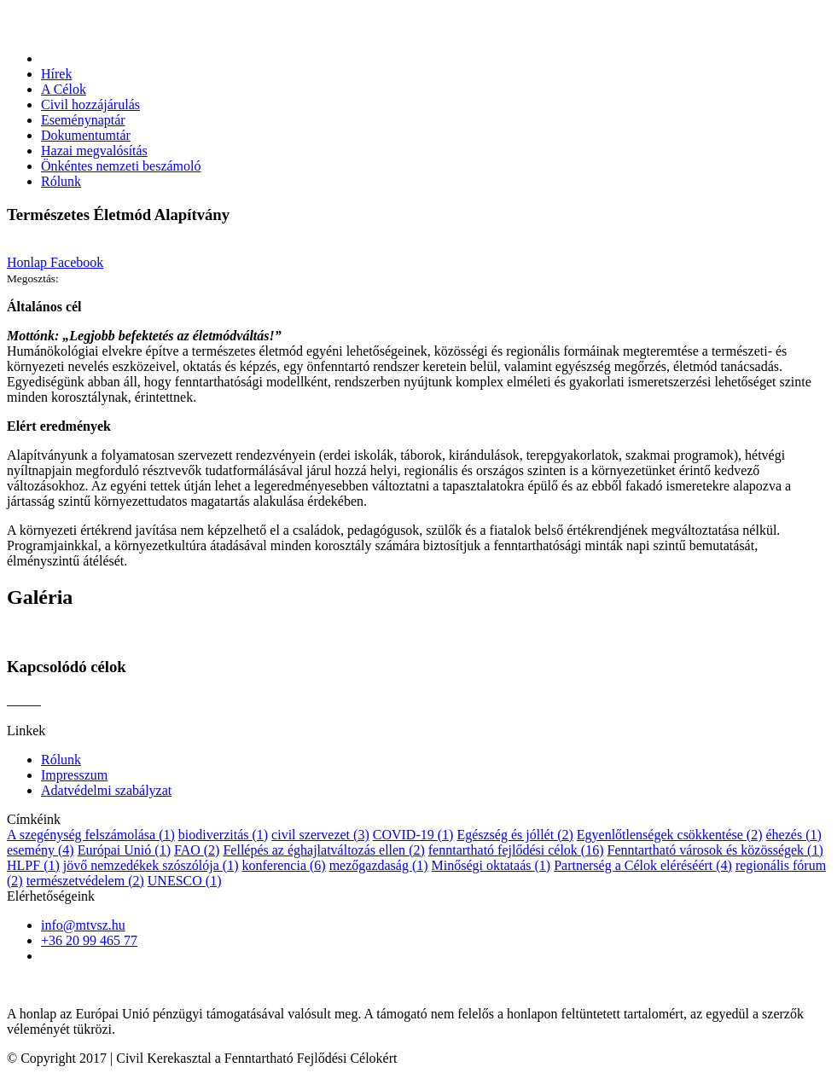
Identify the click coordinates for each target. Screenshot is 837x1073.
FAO (196, 850)
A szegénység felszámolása (91, 834)
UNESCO (185, 880)
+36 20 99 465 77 (89, 940)
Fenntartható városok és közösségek (714, 850)
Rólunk (61, 181)
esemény (40, 850)
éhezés (793, 834)
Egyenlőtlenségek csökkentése (670, 834)
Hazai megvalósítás (94, 150)
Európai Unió (124, 850)
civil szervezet (320, 834)
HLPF (33, 865)
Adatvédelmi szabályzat (106, 790)
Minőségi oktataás (491, 865)
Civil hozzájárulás (90, 104)
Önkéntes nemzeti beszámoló (121, 166)
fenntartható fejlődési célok (516, 850)
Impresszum (74, 775)
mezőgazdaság (378, 865)
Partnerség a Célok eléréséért (643, 865)
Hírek (56, 74)
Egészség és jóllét (514, 834)
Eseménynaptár (83, 120)
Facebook (76, 262)
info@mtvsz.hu (83, 925)
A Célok (63, 89)
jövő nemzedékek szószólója (151, 865)
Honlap (28, 262)
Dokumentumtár (86, 135)
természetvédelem (85, 880)
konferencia (283, 865)
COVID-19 (413, 834)
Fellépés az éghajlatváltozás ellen (323, 850)
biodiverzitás (223, 834)
